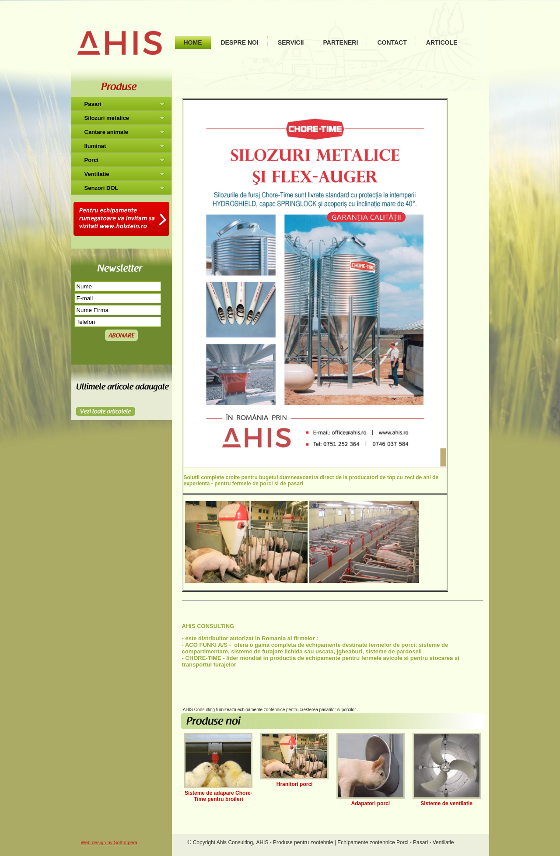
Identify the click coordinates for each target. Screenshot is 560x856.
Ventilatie (96, 174)
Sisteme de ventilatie (446, 803)
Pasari (93, 104)
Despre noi (240, 42)
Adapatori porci (370, 803)
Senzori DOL (101, 188)
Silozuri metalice (107, 118)
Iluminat (95, 146)
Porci (91, 160)
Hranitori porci (294, 784)
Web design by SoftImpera (109, 842)
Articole (442, 42)
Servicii (291, 42)
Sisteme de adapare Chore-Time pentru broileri (218, 796)
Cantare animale (106, 132)
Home (193, 42)
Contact (391, 42)
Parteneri (340, 42)
